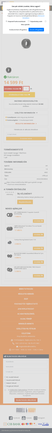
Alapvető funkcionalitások (16, 21)
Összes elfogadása (36, 30)
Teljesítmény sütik (36, 21)
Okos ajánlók (25, 24)
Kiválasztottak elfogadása (18, 30)
